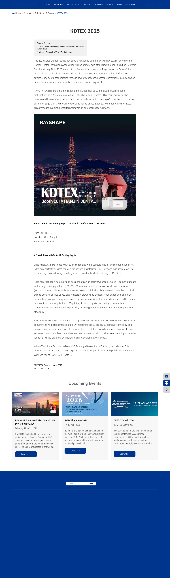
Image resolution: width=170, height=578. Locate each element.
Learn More (26, 454)
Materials (88, 5)
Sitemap (142, 574)
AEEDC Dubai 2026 (124, 420)
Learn (119, 5)
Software (99, 5)
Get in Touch (130, 5)
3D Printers (58, 5)
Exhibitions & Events (44, 13)
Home (48, 5)
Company (110, 5)
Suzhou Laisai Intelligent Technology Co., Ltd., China (35, 574)
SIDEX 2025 (44, 369)
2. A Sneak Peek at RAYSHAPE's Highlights (54, 52)
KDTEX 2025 (63, 13)
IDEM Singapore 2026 (76, 420)
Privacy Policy (153, 574)
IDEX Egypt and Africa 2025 (50, 365)
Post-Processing (73, 5)
